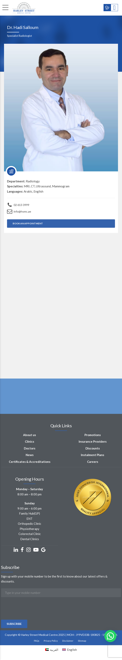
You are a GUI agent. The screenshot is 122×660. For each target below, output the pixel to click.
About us (29, 435)
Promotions (92, 435)
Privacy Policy (51, 640)
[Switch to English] (69, 649)
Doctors (29, 448)
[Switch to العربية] (51, 649)
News (30, 455)
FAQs (36, 640)
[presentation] (31, 619)
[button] (110, 636)
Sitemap (82, 640)
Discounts (92, 448)
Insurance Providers (93, 441)
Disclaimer (67, 640)
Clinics (29, 441)
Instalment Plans (92, 455)
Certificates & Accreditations (29, 461)
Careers (92, 461)
